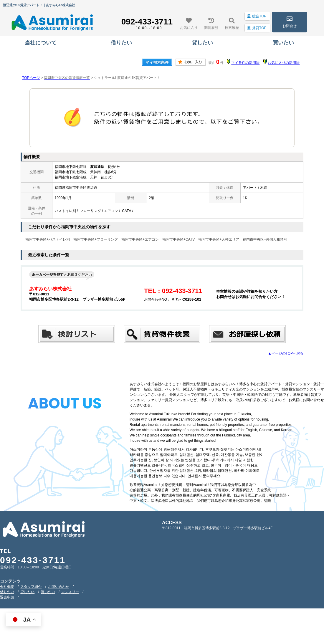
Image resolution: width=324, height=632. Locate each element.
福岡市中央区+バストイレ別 (47, 239)
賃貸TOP (256, 28)
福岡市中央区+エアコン (140, 239)
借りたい (7, 592)
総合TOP (256, 16)
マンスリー (70, 592)
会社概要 (7, 587)
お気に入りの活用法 (284, 63)
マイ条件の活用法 (245, 63)
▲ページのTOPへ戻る (285, 353)
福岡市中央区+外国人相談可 (265, 239)
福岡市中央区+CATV (178, 239)
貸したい (27, 592)
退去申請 (7, 597)
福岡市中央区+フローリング (95, 239)
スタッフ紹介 (31, 587)
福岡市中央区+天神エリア (218, 239)
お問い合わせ (58, 587)
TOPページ (31, 78)
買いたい (48, 592)
